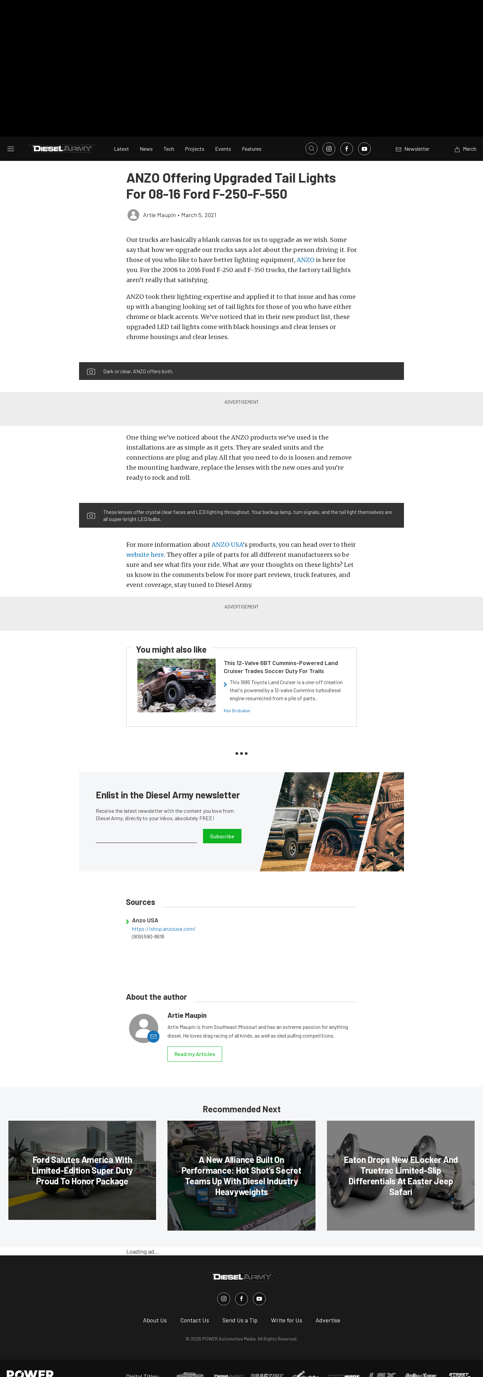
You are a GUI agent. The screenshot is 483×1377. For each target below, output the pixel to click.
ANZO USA (227, 529)
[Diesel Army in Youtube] (259, 1282)
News (146, 133)
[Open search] (311, 133)
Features (252, 133)
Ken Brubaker (237, 695)
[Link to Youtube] (364, 133)
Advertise (328, 1304)
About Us (155, 1304)
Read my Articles (195, 1038)
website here (145, 539)
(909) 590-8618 (148, 921)
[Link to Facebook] (346, 133)
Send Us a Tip (240, 1304)
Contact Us (194, 1304)
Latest (121, 133)
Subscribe (222, 820)
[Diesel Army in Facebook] (241, 1282)
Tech (168, 133)
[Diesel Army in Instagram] (223, 1282)
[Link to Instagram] (329, 133)
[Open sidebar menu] (11, 132)
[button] (160, 342)
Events (223, 133)
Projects (194, 133)
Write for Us (286, 1304)
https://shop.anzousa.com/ (164, 913)
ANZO (306, 244)
